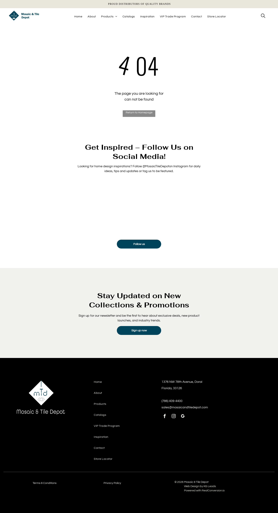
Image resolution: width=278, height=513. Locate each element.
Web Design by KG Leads (200, 486)
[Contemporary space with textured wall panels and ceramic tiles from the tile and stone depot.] (217, 206)
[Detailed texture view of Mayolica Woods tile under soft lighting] (60, 206)
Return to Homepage (139, 112)
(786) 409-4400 (172, 401)
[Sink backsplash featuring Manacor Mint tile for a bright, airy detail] (112, 206)
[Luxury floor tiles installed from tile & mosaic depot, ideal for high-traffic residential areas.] (165, 206)
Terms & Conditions (45, 483)
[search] (263, 16)
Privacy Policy (112, 483)
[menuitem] (78, 16)
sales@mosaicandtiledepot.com (185, 407)
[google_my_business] (183, 416)
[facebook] (165, 416)
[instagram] (174, 416)
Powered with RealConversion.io (204, 490)
